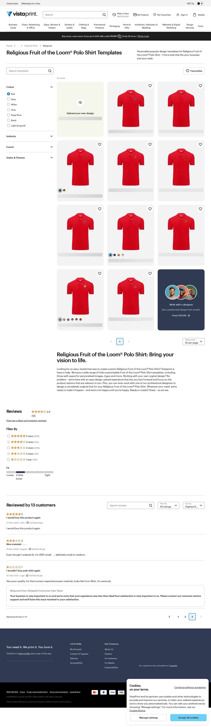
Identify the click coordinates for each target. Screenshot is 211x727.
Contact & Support (79, 654)
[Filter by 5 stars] (8, 436)
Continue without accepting (190, 687)
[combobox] (73, 14)
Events (10, 146)
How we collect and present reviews (26, 420)
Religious (47, 45)
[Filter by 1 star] (8, 459)
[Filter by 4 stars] (8, 441)
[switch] (197, 3)
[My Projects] (141, 14)
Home (9, 45)
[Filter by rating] (168, 505)
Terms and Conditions (59, 692)
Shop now (143, 36)
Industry (11, 136)
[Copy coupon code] (119, 36)
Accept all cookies (188, 717)
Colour (10, 86)
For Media (109, 663)
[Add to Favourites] (150, 86)
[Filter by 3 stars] (8, 447)
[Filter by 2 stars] (8, 453)
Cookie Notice (137, 710)
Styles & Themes (15, 157)
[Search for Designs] (50, 71)
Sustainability (111, 667)
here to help (24, 653)
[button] (111, 341)
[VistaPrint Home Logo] (22, 15)
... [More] (18, 46)
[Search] (104, 15)
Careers (108, 654)
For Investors (111, 658)
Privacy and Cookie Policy (37, 692)
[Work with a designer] (181, 299)
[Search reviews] (128, 505)
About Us (109, 649)
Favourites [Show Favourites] (194, 71)
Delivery (74, 658)
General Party (31, 45)
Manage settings (148, 717)
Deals (200, 26)
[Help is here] (120, 15)
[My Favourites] (162, 14)
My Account (76, 649)
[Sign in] (182, 15)
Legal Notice (75, 692)
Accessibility (76, 663)
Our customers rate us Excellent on (158, 666)
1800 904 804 (12, 692)
